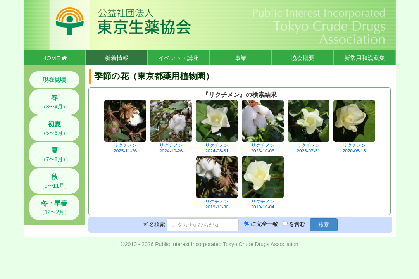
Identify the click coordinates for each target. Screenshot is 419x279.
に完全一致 (264, 224)
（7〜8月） (55, 154)
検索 (323, 225)
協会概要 (302, 58)
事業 (241, 58)
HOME (54, 58)
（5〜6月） (55, 128)
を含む (297, 224)
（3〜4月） (55, 102)
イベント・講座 (178, 58)
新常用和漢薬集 (364, 58)
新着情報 (116, 58)
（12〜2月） (54, 207)
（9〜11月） (54, 181)
